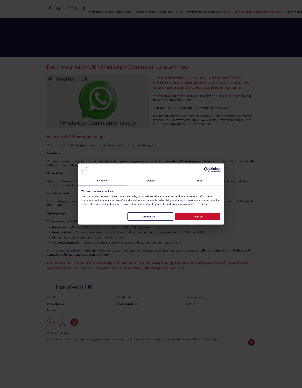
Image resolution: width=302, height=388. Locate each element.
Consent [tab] (102, 180)
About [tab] (200, 180)
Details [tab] (151, 180)
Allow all (198, 216)
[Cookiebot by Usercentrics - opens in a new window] (206, 169)
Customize (150, 216)
